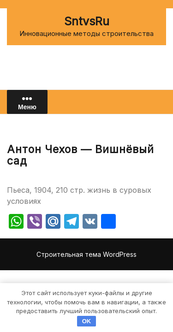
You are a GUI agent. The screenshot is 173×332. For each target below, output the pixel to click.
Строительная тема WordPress (86, 254)
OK (86, 321)
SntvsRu (86, 21)
